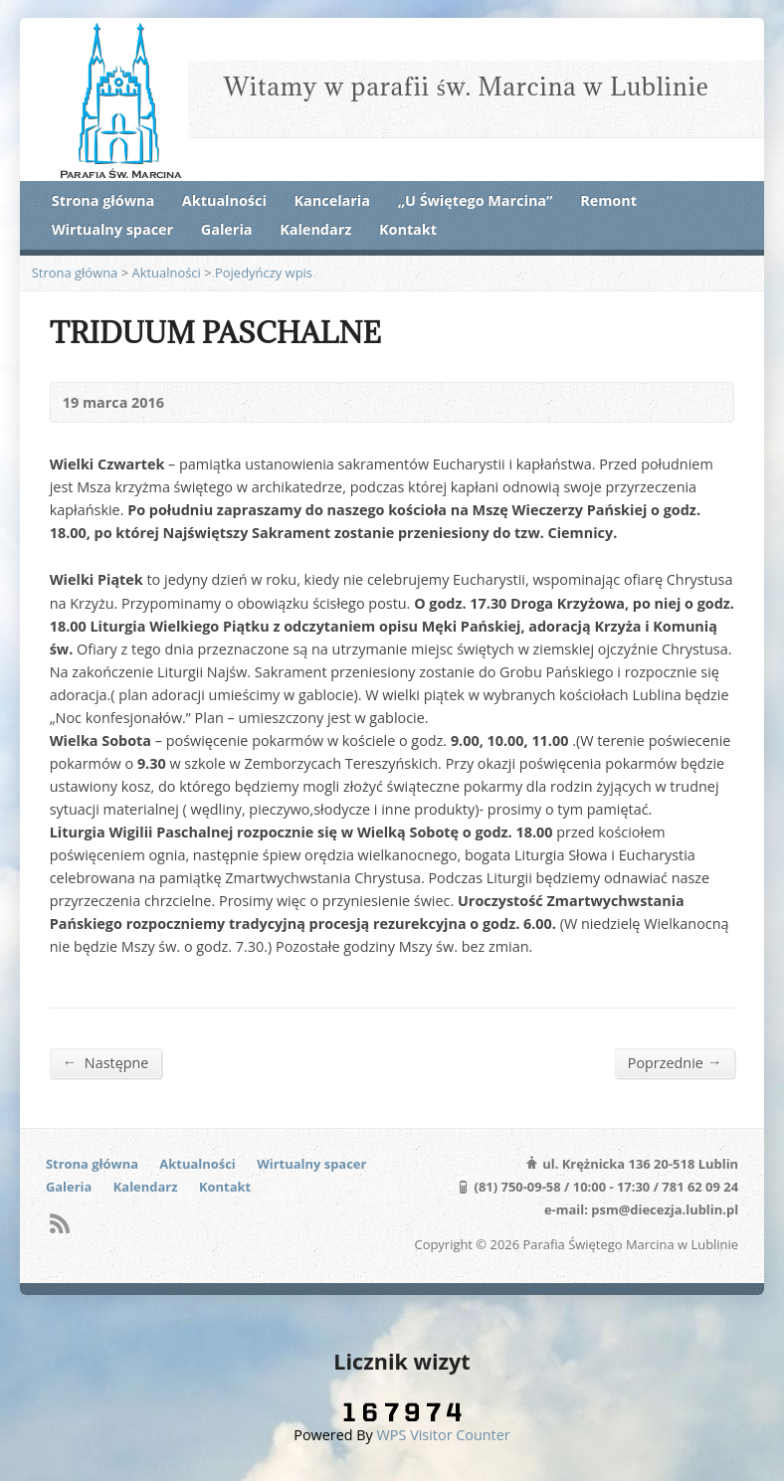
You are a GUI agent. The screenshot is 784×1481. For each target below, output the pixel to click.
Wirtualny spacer (112, 229)
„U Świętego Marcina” (475, 200)
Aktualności (224, 200)
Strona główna (103, 200)
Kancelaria (332, 200)
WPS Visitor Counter (443, 1434)
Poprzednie (675, 1062)
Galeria (227, 229)
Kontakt (408, 229)
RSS (59, 1222)
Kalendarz (315, 229)
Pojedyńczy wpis (263, 272)
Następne (106, 1062)
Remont (608, 200)
